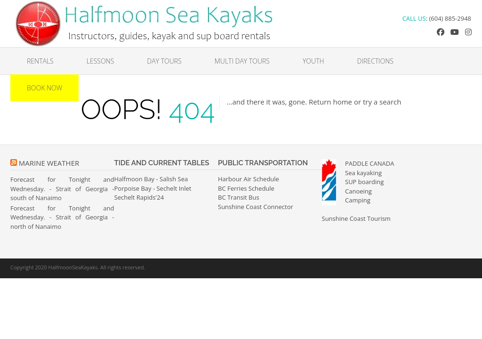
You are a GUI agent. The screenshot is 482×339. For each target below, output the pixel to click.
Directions (375, 60)
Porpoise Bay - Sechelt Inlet (153, 188)
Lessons (100, 60)
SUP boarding (364, 182)
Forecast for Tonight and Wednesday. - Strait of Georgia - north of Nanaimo (62, 217)
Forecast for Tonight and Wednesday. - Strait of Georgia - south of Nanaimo (62, 188)
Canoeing (358, 191)
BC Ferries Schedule (246, 188)
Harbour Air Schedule (248, 179)
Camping (357, 200)
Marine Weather (49, 163)
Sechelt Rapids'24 (139, 197)
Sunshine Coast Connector (255, 206)
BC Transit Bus (238, 197)
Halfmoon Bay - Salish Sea (151, 179)
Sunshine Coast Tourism (356, 218)
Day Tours (164, 60)
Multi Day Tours (242, 60)
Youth (313, 60)
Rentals (40, 60)
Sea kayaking (363, 173)
